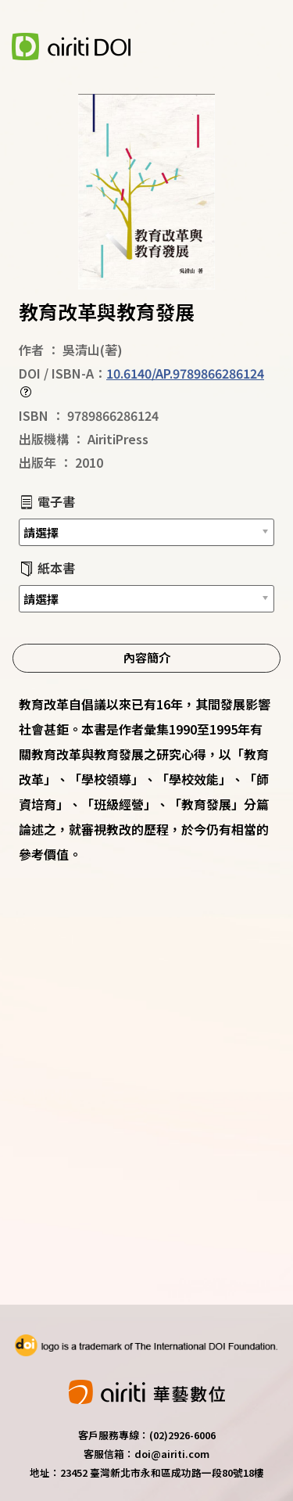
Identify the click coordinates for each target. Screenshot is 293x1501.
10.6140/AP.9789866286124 (185, 373)
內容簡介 (146, 657)
